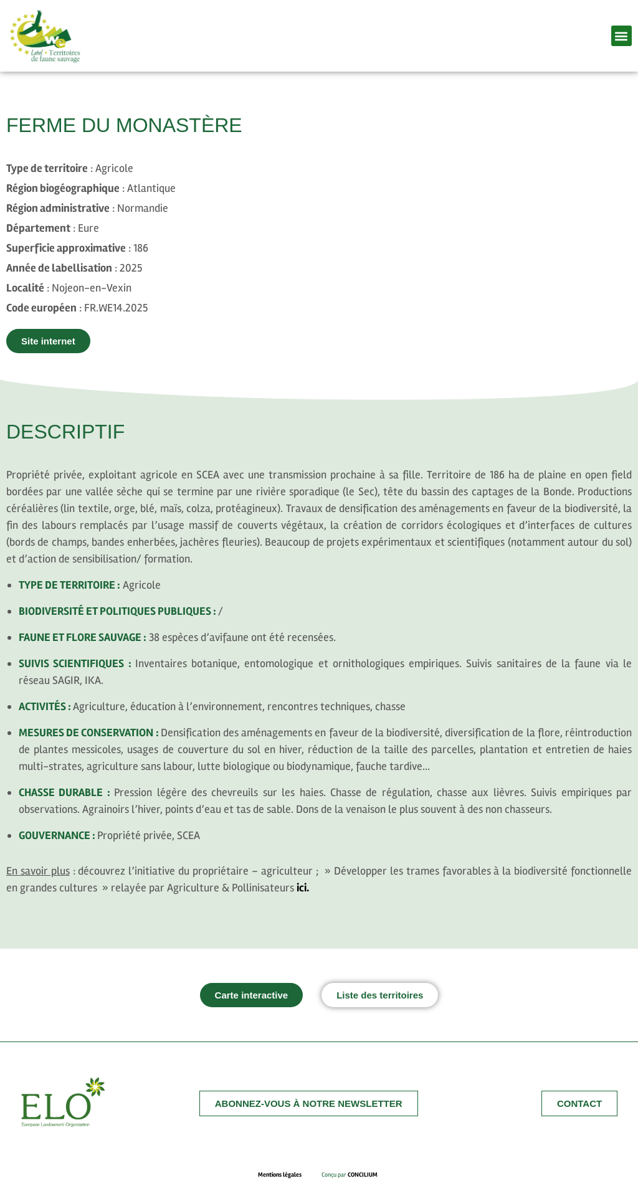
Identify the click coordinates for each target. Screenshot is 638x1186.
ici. (303, 887)
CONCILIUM (363, 1175)
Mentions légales (289, 1175)
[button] (621, 36)
